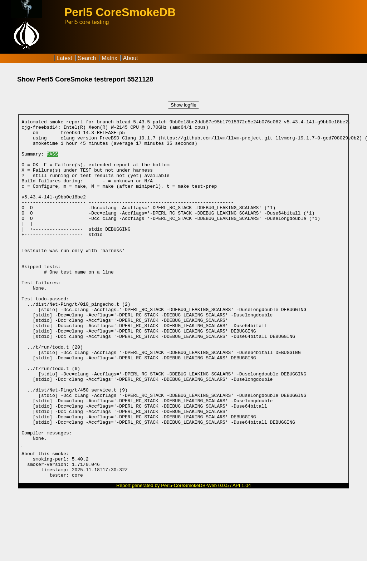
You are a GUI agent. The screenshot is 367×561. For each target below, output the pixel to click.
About (130, 58)
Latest (64, 58)
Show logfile (183, 105)
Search (87, 58)
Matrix (109, 58)
